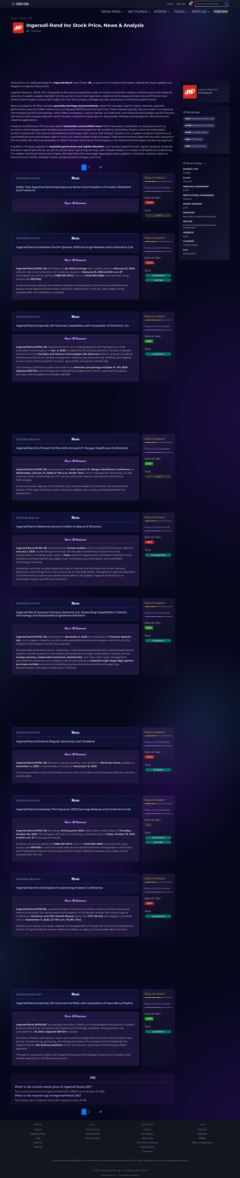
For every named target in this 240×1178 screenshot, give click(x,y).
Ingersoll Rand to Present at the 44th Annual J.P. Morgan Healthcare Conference (72, 448)
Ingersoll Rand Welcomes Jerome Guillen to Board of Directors (59, 526)
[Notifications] (190, 4)
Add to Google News (202, 1142)
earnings (158, 280)
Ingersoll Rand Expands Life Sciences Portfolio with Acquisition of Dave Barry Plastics (74, 1003)
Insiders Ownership (196, 186)
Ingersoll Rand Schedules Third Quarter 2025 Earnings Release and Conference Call (73, 809)
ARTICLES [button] (201, 11)
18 (100, 167)
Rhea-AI (38, 1142)
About (38, 1129)
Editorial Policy (38, 1134)
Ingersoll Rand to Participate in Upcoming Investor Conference (59, 887)
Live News (147, 1151)
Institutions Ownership (198, 195)
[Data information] (205, 163)
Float (187, 178)
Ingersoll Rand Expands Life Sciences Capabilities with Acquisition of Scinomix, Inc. (72, 325)
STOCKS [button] (162, 11)
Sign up (180, 3)
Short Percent (192, 204)
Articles (147, 1129)
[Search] (211, 3)
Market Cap (190, 169)
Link (185, 236)
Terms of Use (92, 1129)
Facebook (202, 1134)
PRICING (221, 11)
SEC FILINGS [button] (139, 11)
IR (27, 31)
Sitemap (38, 1147)
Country (188, 241)
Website (188, 232)
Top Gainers (147, 1134)
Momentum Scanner (147, 1142)
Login (170, 3)
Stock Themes (147, 1147)
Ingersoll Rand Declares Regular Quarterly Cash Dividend (55, 741)
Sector (187, 221)
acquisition (158, 354)
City (185, 250)
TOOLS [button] (180, 11)
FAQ (38, 1138)
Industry (189, 213)
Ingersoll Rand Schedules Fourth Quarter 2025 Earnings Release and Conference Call (74, 247)
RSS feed (202, 1129)
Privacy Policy (92, 1138)
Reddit (202, 1138)
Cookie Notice (92, 1134)
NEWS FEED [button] (112, 11)
